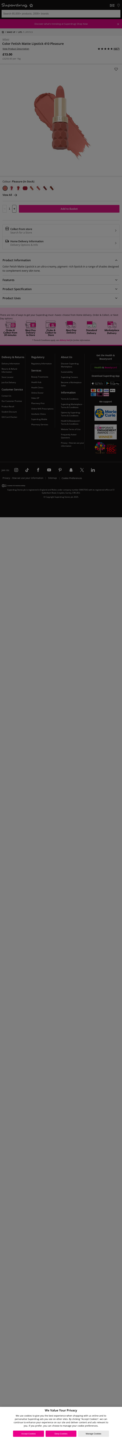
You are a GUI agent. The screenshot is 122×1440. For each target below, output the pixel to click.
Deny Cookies (61, 1434)
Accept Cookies (28, 1434)
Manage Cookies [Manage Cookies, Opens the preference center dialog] (93, 1434)
